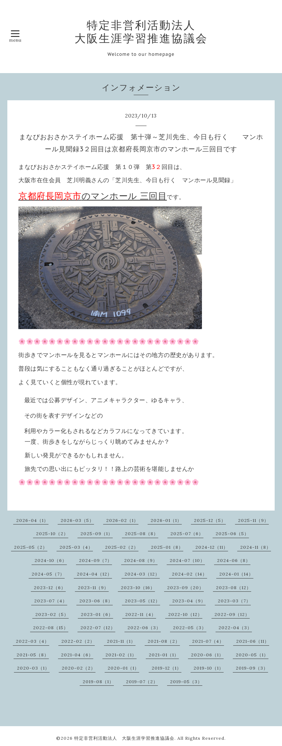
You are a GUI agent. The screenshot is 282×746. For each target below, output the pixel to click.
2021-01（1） (164, 654)
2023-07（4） (50, 600)
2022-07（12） (97, 627)
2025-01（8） (167, 547)
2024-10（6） (51, 560)
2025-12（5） (210, 520)
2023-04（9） (189, 600)
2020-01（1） (123, 668)
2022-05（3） (189, 627)
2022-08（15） (50, 627)
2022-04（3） (235, 627)
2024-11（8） (255, 547)
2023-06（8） (96, 600)
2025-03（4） (76, 547)
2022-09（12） (232, 614)
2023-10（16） (138, 587)
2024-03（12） (142, 574)
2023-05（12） (142, 600)
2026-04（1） (32, 520)
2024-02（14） (189, 574)
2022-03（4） (32, 641)
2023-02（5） (52, 614)
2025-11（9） (253, 520)
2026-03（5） (77, 520)
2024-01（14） (236, 574)
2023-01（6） (97, 614)
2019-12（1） (166, 668)
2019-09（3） (252, 668)
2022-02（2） (78, 641)
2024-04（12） (94, 574)
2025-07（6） (186, 533)
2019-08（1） (98, 681)
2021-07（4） (208, 641)
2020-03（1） (33, 668)
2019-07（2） (142, 681)
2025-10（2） (52, 533)
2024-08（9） (141, 560)
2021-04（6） (77, 654)
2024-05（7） (48, 574)
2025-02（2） (121, 547)
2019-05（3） (186, 681)
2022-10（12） (185, 614)
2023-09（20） (185, 587)
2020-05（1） (252, 654)
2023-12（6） (50, 587)
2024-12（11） (211, 547)
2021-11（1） (121, 641)
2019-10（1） (209, 668)
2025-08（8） (141, 533)
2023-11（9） (93, 587)
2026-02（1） (122, 520)
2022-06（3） (144, 627)
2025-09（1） (96, 533)
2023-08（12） (233, 587)
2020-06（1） (207, 654)
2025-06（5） (232, 533)
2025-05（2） (30, 547)
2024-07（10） (187, 560)
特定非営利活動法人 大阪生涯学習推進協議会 (141, 31)
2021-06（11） (252, 641)
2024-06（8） (233, 560)
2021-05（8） (33, 654)
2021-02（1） (121, 654)
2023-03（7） (234, 600)
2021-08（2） (164, 641)
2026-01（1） (166, 520)
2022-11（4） (140, 614)
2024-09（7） (95, 560)
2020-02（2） (78, 668)
